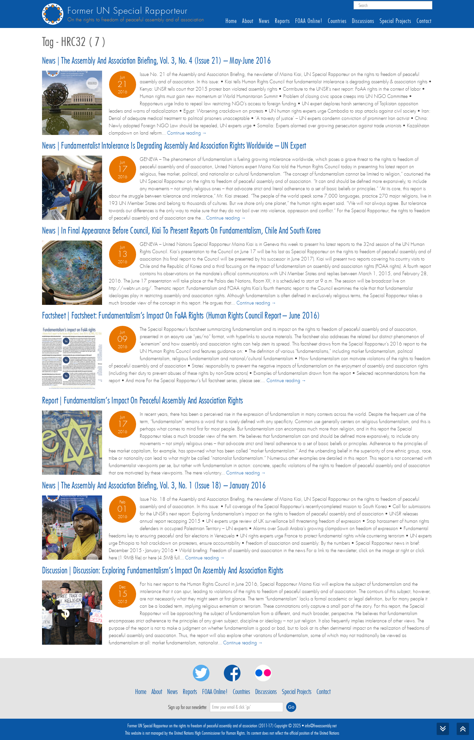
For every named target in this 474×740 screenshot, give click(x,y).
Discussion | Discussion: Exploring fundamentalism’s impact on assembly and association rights (163, 570)
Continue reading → (187, 133)
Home (231, 21)
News (264, 21)
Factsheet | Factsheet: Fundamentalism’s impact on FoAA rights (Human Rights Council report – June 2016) (181, 315)
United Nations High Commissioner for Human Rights (209, 733)
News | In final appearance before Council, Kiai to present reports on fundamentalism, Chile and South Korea (181, 230)
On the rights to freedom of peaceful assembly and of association (135, 19)
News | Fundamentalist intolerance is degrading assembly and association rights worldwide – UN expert (174, 145)
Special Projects (395, 21)
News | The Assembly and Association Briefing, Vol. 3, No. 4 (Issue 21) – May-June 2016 (156, 60)
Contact (424, 21)
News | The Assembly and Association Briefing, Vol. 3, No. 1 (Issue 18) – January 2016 (154, 485)
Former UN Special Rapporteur (127, 10)
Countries (337, 21)
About (248, 21)
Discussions (363, 21)
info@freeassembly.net (321, 725)
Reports (282, 21)
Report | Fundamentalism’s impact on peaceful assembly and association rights (142, 400)
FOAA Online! (309, 21)
